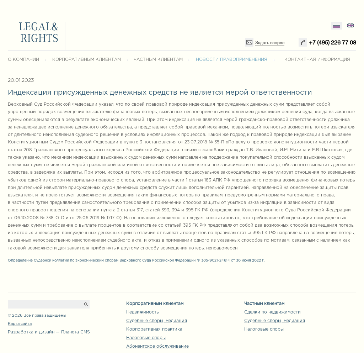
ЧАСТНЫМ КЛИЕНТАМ (158, 60)
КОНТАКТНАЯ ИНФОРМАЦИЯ (317, 60)
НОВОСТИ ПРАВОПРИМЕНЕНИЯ (231, 60)
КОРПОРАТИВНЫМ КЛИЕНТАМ (86, 60)
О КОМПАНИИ (23, 60)
